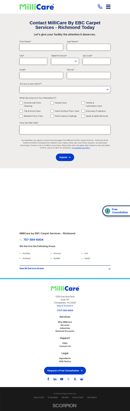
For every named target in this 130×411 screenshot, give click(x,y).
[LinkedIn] (55, 379)
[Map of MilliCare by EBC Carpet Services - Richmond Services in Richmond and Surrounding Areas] (65, 201)
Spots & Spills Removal (97, 116)
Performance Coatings (66, 116)
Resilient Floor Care (33, 116)
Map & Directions (65, 306)
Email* (23, 69)
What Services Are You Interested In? (38, 98)
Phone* (70, 69)
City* (22, 55)
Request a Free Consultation (65, 370)
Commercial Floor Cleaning (32, 104)
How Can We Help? (29, 123)
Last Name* (72, 41)
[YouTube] (61, 379)
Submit (65, 157)
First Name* (25, 41)
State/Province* (59, 55)
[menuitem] (38, 397)
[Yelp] (75, 379)
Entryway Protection (96, 111)
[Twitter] (68, 379)
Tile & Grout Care (32, 111)
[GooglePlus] (81, 379)
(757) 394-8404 (65, 311)
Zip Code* (87, 55)
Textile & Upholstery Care (94, 104)
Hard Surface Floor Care (67, 111)
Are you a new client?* (31, 84)
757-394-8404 (33, 239)
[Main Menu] (108, 6)
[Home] (37, 7)
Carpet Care (61, 103)
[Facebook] (48, 379)
